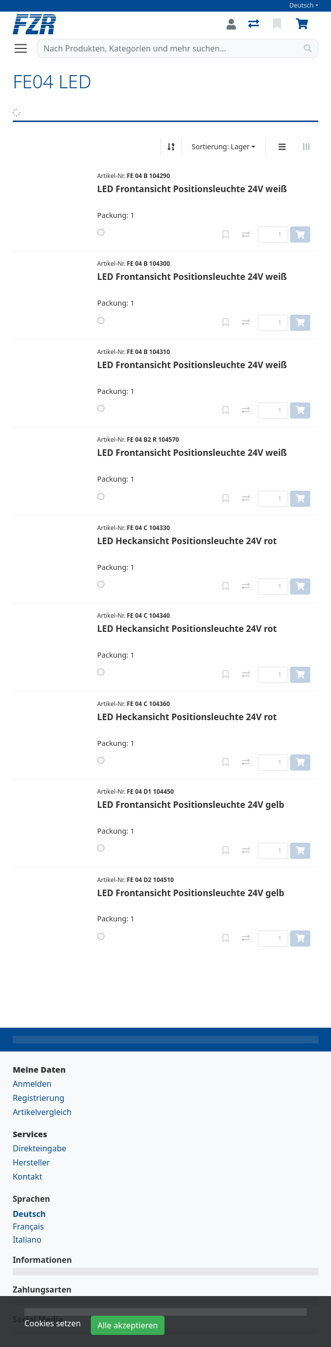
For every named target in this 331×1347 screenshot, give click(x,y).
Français (28, 1226)
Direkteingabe (39, 1148)
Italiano (27, 1239)
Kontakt (27, 1176)
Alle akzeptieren (127, 1325)
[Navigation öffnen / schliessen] (25, 48)
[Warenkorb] (303, 24)
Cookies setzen (52, 1323)
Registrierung (38, 1097)
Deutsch (301, 5)
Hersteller (31, 1162)
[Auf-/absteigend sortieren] (171, 146)
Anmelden (32, 1083)
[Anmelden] (231, 24)
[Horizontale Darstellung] (306, 146)
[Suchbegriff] (167, 48)
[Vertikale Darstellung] (282, 146)
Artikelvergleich (42, 1112)
